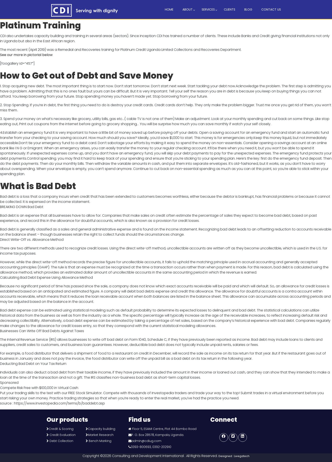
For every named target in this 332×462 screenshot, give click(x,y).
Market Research (101, 435)
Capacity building (101, 429)
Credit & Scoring (61, 429)
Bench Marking (100, 441)
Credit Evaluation (62, 435)
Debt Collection (61, 441)
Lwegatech (241, 456)
